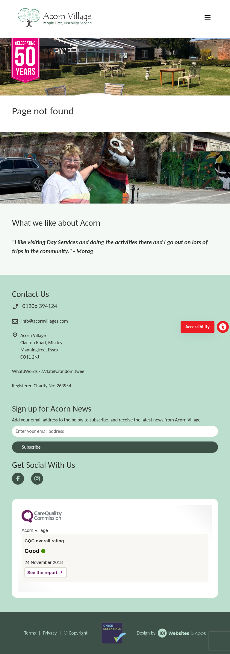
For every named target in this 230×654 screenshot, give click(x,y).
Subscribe (31, 447)
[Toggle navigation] (207, 18)
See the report (42, 572)
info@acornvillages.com (40, 321)
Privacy (50, 633)
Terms (30, 633)
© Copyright (76, 633)
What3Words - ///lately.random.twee (48, 371)
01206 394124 (34, 305)
